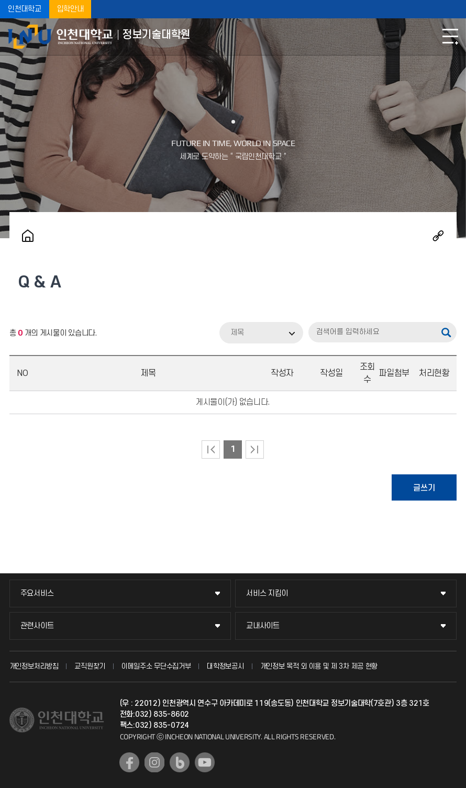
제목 (237, 332)
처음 (211, 449)
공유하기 (438, 236)
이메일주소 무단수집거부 (156, 666)
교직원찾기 (89, 666)
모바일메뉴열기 (450, 36)
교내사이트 (263, 625)
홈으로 (28, 235)
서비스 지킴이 (267, 593)
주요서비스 (37, 593)
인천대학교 (24, 9)
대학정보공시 (225, 666)
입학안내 (70, 9)
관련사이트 (37, 625)
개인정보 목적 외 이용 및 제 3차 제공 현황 (319, 666)
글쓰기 (424, 488)
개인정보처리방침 (34, 666)
